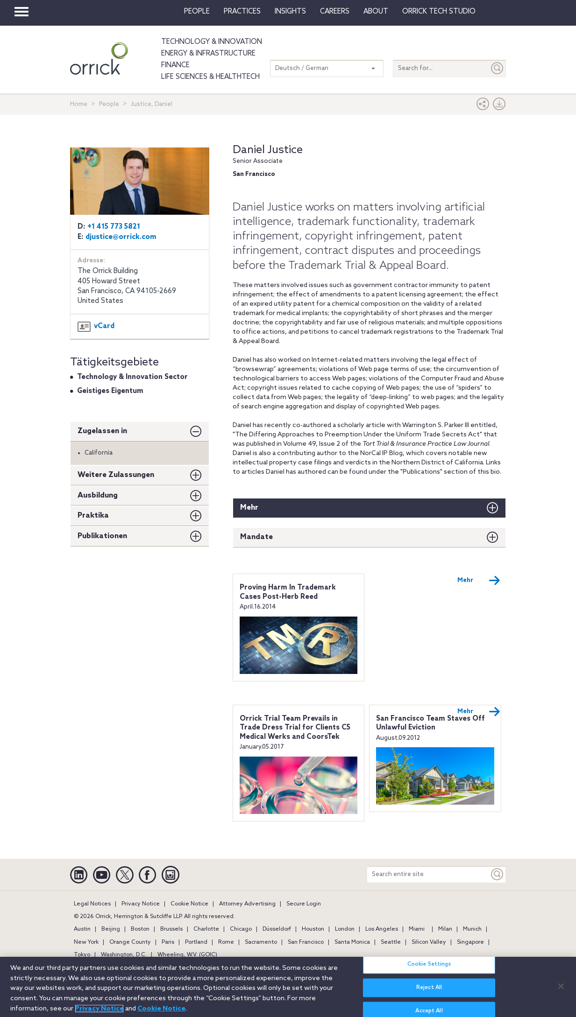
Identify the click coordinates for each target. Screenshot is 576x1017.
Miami (417, 929)
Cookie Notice (189, 904)
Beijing (110, 929)
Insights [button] (290, 11)
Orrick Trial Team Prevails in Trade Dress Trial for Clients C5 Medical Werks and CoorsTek (295, 728)
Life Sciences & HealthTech (210, 77)
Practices (242, 11)
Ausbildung (98, 495)
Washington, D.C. (124, 955)
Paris (168, 942)
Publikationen (102, 536)
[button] (483, 106)
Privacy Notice (140, 904)
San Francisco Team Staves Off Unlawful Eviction (430, 723)
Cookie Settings (429, 970)
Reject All (429, 993)
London (345, 929)
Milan (445, 929)
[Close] (561, 992)
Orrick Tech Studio (439, 11)
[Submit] (497, 68)
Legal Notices (92, 904)
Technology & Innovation (211, 42)
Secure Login (303, 904)
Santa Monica (352, 942)
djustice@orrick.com (120, 237)
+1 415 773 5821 (113, 227)
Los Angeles (381, 929)
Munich (472, 929)
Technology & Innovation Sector (132, 377)
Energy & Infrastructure (208, 53)
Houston (313, 929)
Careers (334, 11)
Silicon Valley (429, 942)
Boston (140, 929)
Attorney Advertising (247, 904)
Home (78, 104)
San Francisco (306, 942)
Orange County (130, 942)
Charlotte (206, 929)
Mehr (249, 507)
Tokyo (82, 955)
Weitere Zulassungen (116, 474)
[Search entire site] (428, 874)
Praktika (93, 515)
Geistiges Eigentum (110, 391)
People (197, 11)
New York (86, 942)
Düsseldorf (277, 929)
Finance (175, 65)
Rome (226, 942)
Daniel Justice (268, 150)
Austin (82, 929)
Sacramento (261, 942)
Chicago (241, 929)
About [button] (375, 11)
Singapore (470, 942)
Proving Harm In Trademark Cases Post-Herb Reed (288, 592)
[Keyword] (497, 874)
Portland (196, 942)
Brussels (171, 929)
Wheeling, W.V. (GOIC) (187, 955)
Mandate (256, 537)
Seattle (391, 942)
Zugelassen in (102, 431)
